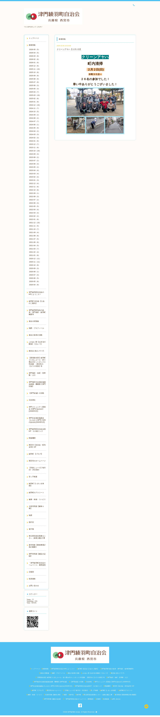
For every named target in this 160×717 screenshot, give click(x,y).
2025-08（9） (34, 79)
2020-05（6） (34, 281)
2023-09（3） (34, 154)
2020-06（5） (34, 278)
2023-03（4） (34, 174)
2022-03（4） (34, 213)
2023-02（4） (34, 177)
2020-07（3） (34, 275)
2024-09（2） (34, 115)
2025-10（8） (34, 72)
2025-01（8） (34, 102)
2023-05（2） (34, 167)
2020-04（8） (34, 285)
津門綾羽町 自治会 (74, 712)
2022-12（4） (34, 183)
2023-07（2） (34, 160)
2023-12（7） (34, 144)
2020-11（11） (35, 262)
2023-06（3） (34, 164)
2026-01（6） (34, 62)
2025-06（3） (34, 85)
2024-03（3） (34, 134)
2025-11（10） (35, 69)
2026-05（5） (34, 49)
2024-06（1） (34, 125)
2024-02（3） (34, 138)
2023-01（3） (34, 180)
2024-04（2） (34, 131)
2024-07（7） (34, 121)
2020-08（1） (34, 272)
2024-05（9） (34, 128)
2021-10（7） (34, 229)
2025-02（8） (34, 98)
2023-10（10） (35, 151)
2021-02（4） (34, 252)
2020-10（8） (34, 265)
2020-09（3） (34, 268)
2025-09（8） (34, 76)
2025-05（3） (34, 89)
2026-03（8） (34, 56)
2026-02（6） (34, 59)
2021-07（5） (34, 239)
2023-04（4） (34, 170)
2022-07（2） (34, 200)
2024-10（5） (34, 111)
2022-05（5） (34, 206)
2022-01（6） (34, 219)
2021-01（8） (34, 255)
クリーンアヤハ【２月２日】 (69, 49)
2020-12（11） (35, 258)
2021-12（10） (35, 223)
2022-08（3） (34, 196)
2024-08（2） (34, 118)
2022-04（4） (34, 209)
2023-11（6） (34, 147)
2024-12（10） (35, 105)
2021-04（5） (34, 245)
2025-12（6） (34, 66)
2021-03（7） (34, 249)
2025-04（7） (34, 92)
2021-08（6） (34, 236)
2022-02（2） (34, 216)
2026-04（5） (34, 53)
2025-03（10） (35, 95)
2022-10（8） (34, 190)
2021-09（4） (34, 232)
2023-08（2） (34, 157)
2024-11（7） (34, 108)
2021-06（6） (34, 242)
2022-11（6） (34, 187)
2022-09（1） (34, 193)
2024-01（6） (34, 141)
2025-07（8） (34, 82)
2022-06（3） (34, 203)
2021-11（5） (34, 226)
